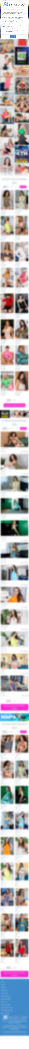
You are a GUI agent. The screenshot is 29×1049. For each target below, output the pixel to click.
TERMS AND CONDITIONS (14, 18)
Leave (26, 36)
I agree (13, 37)
